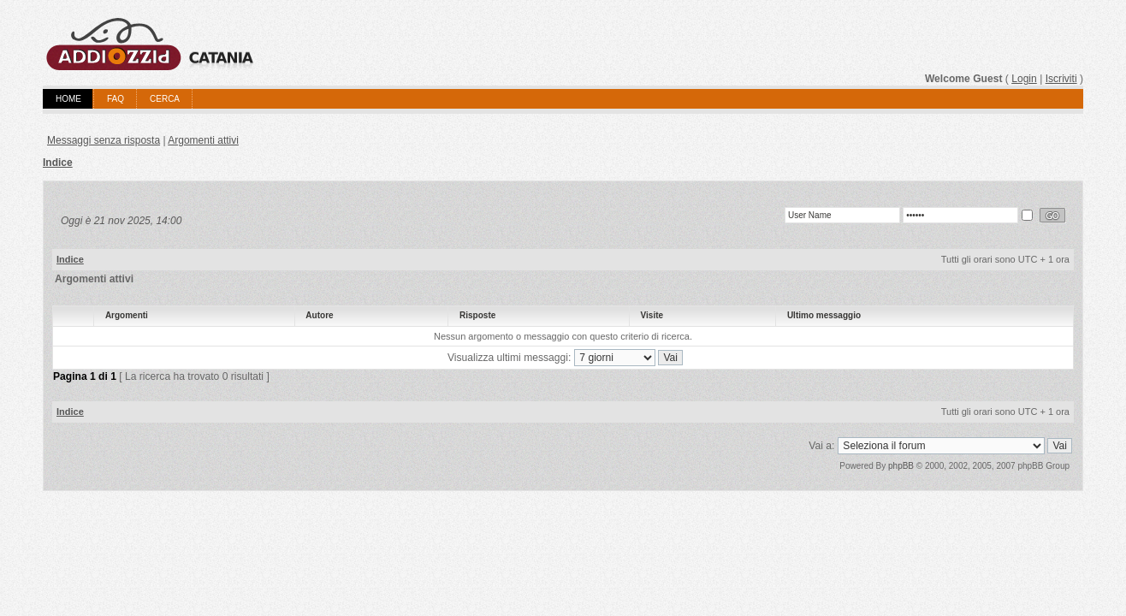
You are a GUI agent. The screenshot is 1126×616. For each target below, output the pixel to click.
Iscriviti (1061, 79)
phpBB (901, 466)
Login (1024, 79)
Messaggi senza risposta (103, 140)
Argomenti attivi (203, 140)
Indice (58, 163)
